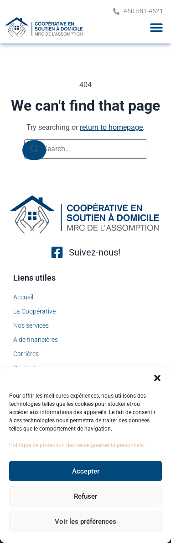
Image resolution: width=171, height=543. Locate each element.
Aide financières (35, 339)
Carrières (26, 353)
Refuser (85, 496)
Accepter (85, 471)
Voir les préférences (85, 521)
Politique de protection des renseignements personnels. (77, 445)
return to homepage (111, 127)
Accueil (23, 297)
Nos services (31, 325)
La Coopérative (34, 311)
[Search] (34, 150)
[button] (157, 378)
